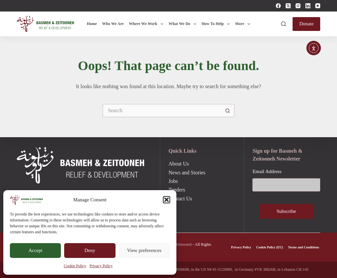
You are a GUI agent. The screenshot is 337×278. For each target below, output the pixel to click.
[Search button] (227, 110)
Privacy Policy (101, 266)
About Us (178, 163)
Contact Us (180, 198)
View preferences (144, 250)
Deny (90, 250)
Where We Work (147, 24)
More (244, 24)
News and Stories (186, 172)
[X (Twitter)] (288, 5)
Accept (35, 250)
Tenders (176, 189)
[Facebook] (278, 5)
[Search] (283, 23)
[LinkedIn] (307, 5)
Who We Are (113, 23)
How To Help (216, 24)
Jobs (173, 181)
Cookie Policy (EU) (269, 247)
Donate (306, 23)
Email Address (266, 171)
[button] (166, 199)
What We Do (183, 24)
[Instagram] (298, 5)
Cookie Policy (75, 266)
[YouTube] (317, 5)
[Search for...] (162, 110)
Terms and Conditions (303, 247)
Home (92, 23)
